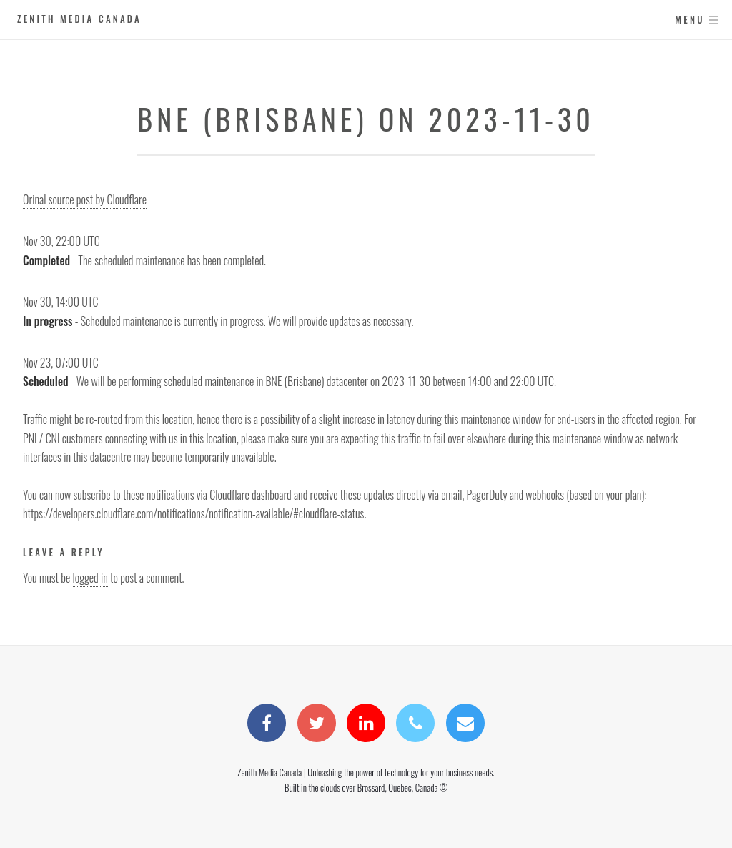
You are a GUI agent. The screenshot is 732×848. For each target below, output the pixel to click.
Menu (689, 19)
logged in (90, 577)
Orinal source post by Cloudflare (85, 199)
